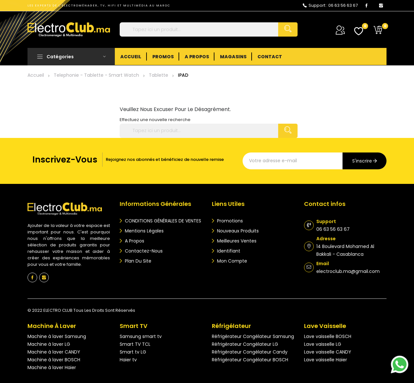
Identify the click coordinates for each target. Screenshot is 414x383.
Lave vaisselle (325, 326)
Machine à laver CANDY (53, 352)
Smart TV (133, 326)
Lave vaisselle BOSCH (327, 336)
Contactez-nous (143, 251)
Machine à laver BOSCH (53, 359)
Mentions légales (144, 231)
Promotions (229, 221)
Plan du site (137, 261)
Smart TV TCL (135, 344)
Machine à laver (51, 326)
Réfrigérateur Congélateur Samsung (253, 336)
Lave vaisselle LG (322, 344)
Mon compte (231, 261)
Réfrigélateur (231, 326)
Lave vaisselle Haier (325, 359)
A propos (134, 241)
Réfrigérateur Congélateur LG (245, 344)
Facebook (366, 5)
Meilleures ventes (236, 241)
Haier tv (128, 359)
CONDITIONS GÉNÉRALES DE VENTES (162, 221)
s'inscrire (362, 161)
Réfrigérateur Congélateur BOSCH (250, 359)
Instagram (381, 5)
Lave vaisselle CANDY (327, 352)
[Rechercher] (209, 29)
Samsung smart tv (141, 336)
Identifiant (228, 251)
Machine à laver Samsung (56, 336)
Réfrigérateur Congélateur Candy (250, 352)
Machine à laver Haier (51, 367)
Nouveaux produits (237, 231)
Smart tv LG (133, 352)
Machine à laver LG (48, 344)
